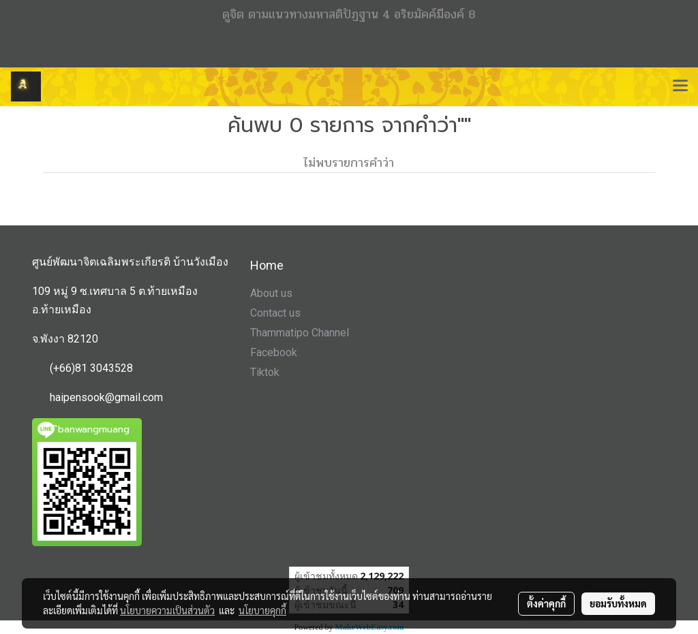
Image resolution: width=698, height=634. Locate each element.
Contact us (275, 312)
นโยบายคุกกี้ (262, 610)
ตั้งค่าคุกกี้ (546, 603)
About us (271, 293)
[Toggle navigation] (680, 86)
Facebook (273, 352)
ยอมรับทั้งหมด (618, 603)
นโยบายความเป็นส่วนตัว (167, 610)
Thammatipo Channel (299, 332)
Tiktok (264, 372)
